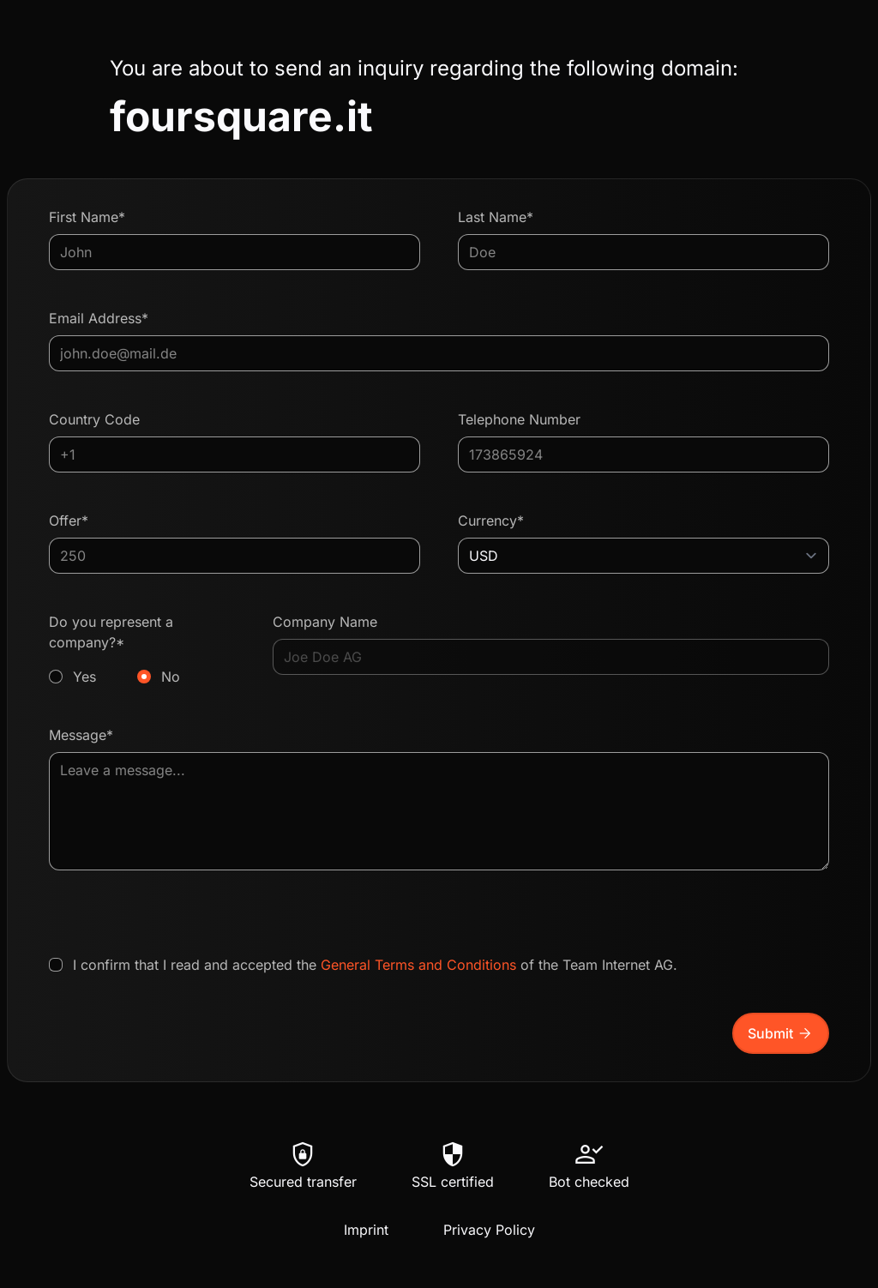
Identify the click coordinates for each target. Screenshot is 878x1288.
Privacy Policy (489, 1229)
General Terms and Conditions (418, 964)
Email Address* (98, 318)
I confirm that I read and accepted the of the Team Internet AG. (375, 964)
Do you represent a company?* (142, 650)
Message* (81, 734)
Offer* (68, 520)
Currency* (491, 520)
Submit (781, 1033)
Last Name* (495, 217)
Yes (84, 676)
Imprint (366, 1229)
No (170, 676)
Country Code (94, 419)
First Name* (87, 217)
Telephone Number (519, 419)
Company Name (325, 621)
